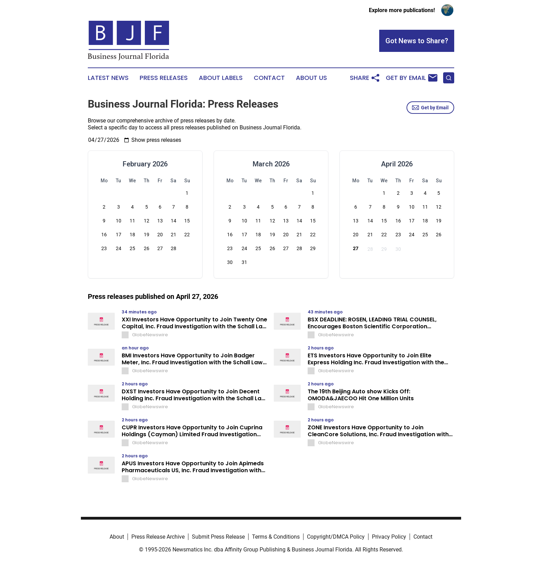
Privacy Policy (389, 536)
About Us (311, 78)
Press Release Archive (158, 536)
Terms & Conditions (276, 536)
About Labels (221, 78)
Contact (269, 78)
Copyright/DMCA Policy (336, 536)
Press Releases (164, 78)
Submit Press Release (218, 536)
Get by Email (430, 107)
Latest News (108, 78)
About (117, 536)
